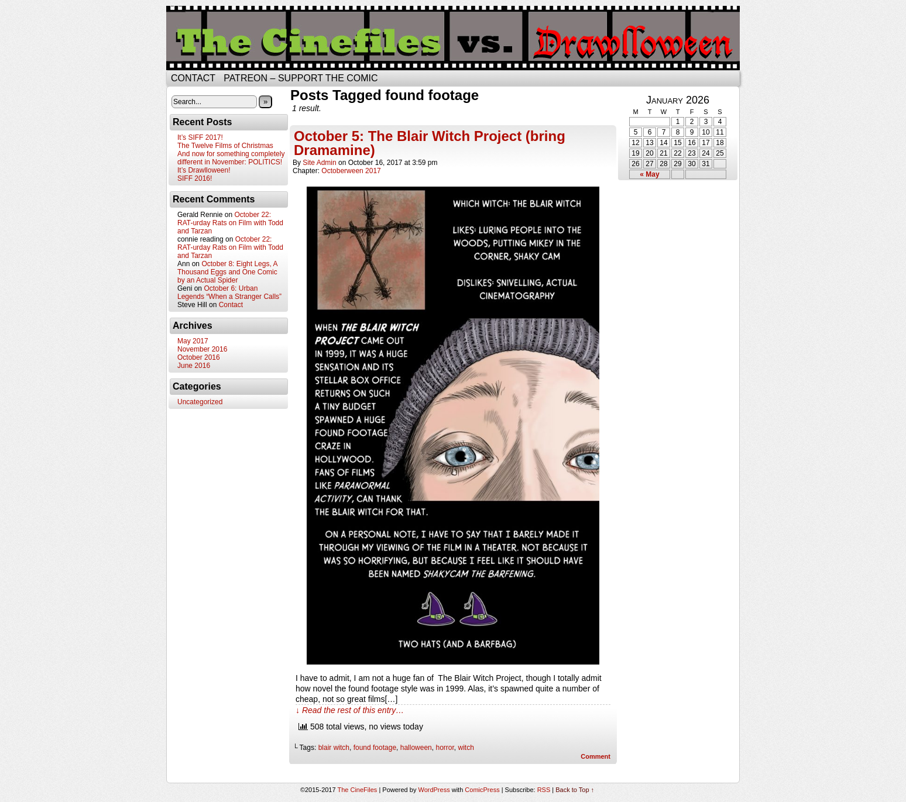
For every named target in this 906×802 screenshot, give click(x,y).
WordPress (433, 789)
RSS (544, 789)
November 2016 (202, 349)
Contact (193, 78)
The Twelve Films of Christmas (225, 146)
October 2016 (198, 357)
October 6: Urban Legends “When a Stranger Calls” (229, 292)
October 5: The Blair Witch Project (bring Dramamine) (429, 143)
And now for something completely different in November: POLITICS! (230, 158)
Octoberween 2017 (350, 171)
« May (649, 174)
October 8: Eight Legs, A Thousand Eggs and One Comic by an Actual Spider (227, 272)
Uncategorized (199, 402)
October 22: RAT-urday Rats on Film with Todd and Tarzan (230, 223)
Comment (595, 756)
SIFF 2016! (194, 178)
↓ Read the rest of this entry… (350, 710)
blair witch (333, 748)
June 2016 (193, 366)
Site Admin (319, 163)
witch (466, 748)
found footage (375, 748)
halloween (416, 748)
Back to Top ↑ (574, 789)
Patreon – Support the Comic (301, 78)
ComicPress (482, 789)
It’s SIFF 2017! (200, 137)
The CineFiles (357, 789)
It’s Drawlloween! (203, 170)
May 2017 (192, 341)
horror (444, 748)
